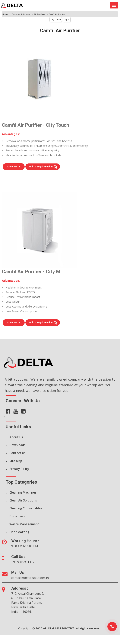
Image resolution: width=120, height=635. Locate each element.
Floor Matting (19, 532)
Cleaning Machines (22, 492)
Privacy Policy (19, 469)
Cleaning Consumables (25, 508)
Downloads (17, 445)
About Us (16, 437)
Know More (13, 166)
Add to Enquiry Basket (43, 167)
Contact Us (17, 453)
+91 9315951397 (22, 562)
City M (66, 19)
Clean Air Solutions (21, 14)
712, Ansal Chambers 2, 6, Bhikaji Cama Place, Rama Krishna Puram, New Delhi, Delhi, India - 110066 (27, 602)
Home (5, 14)
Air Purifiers (39, 14)
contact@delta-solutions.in (30, 578)
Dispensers (17, 516)
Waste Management (24, 524)
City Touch (56, 19)
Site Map (15, 461)
